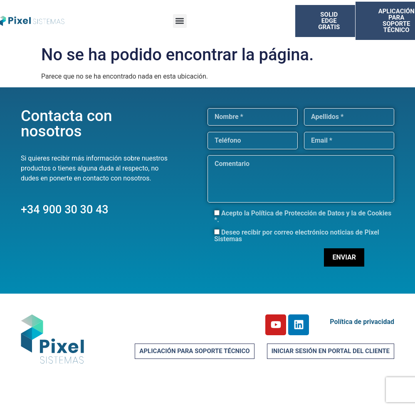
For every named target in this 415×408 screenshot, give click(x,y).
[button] (180, 21)
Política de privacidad (362, 322)
